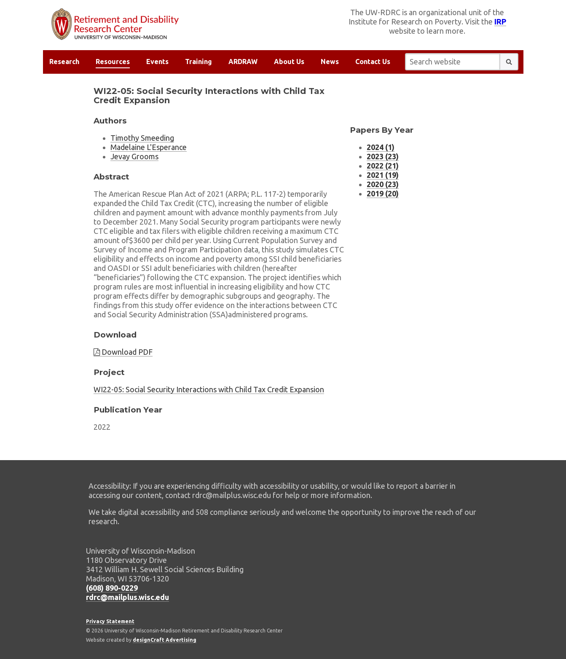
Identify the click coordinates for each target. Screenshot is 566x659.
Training (198, 61)
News (330, 61)
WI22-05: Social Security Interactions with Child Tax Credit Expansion (209, 389)
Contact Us (372, 61)
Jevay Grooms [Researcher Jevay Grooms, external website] (134, 156)
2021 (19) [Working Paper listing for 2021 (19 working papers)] (383, 175)
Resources (113, 61)
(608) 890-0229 (112, 588)
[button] (509, 61)
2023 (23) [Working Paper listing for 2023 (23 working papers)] (383, 156)
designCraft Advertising (164, 640)
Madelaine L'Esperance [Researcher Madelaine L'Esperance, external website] (148, 147)
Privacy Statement (110, 621)
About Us (289, 61)
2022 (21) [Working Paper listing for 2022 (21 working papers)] (383, 165)
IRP (500, 21)
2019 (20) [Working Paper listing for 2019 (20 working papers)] (383, 193)
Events (157, 61)
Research (64, 61)
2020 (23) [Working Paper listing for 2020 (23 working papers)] (383, 184)
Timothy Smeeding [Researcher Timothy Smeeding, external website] (142, 138)
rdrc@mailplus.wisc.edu (127, 597)
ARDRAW (243, 61)
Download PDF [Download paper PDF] (123, 352)
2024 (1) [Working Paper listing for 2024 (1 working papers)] (380, 147)
